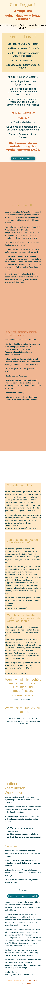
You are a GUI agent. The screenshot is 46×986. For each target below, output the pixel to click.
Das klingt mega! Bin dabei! (22, 896)
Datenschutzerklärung (23, 983)
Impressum (33, 980)
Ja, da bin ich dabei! (22, 158)
